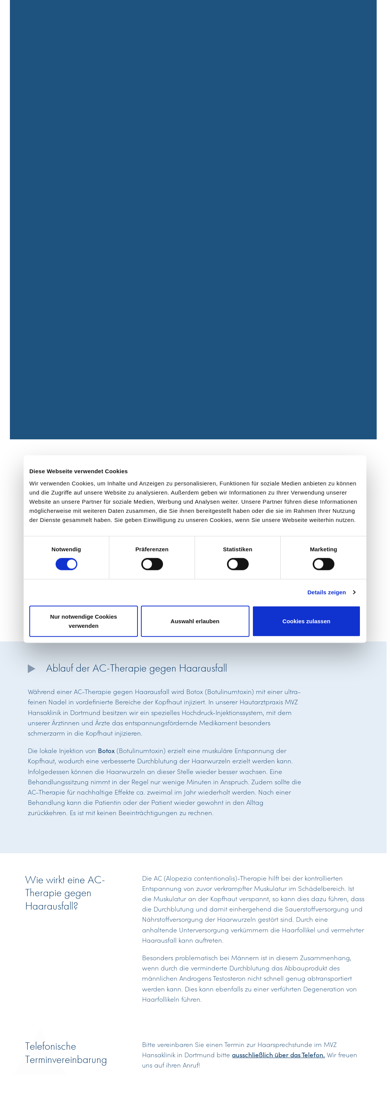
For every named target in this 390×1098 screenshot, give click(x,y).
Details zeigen (326, 592)
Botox (106, 750)
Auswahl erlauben (195, 621)
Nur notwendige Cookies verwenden (83, 621)
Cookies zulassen (307, 621)
